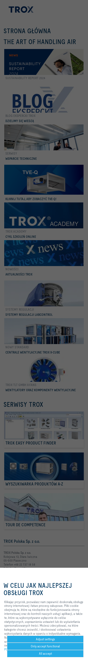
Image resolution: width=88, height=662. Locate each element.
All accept (45, 653)
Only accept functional (45, 646)
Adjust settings (45, 639)
